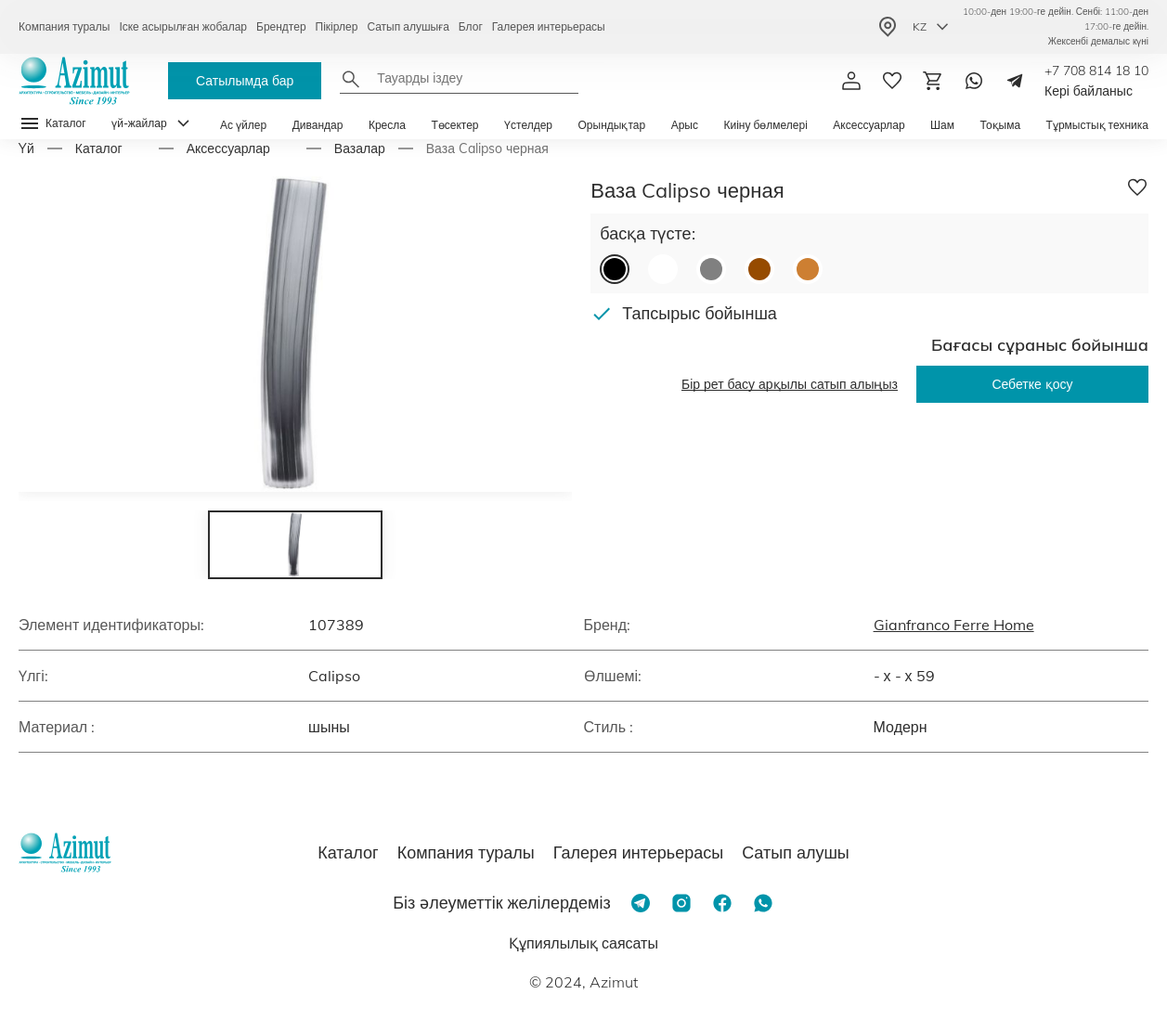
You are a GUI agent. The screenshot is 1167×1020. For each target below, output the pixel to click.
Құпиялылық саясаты (583, 943)
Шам (942, 125)
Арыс (684, 125)
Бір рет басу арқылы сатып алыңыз (789, 384)
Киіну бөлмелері (765, 125)
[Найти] (351, 79)
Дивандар (318, 125)
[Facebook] (722, 903)
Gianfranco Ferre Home (954, 624)
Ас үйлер (243, 125)
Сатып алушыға (407, 26)
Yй (26, 148)
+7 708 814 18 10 (1096, 70)
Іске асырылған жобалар (183, 26)
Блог (471, 26)
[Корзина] (933, 81)
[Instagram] (681, 903)
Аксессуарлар (868, 125)
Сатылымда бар (244, 80)
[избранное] (892, 81)
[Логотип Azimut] (74, 81)
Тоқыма (999, 125)
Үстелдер (528, 125)
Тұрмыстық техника (1097, 125)
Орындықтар (612, 125)
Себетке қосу (1032, 384)
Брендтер (281, 26)
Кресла (387, 125)
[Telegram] (1015, 81)
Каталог (99, 148)
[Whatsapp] (974, 81)
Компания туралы (64, 26)
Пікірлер (337, 26)
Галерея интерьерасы (548, 26)
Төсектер (454, 125)
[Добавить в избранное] (1137, 187)
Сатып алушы (795, 852)
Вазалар (359, 148)
